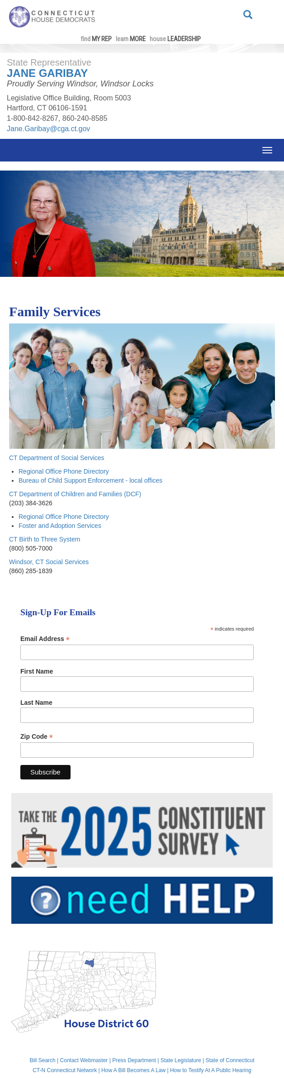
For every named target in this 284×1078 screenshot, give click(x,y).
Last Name (36, 702)
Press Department (134, 1060)
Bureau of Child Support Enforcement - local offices (90, 480)
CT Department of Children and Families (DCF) (75, 494)
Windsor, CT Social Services (49, 561)
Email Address (45, 639)
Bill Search (42, 1060)
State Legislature (181, 1060)
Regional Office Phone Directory (64, 471)
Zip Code (36, 736)
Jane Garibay (47, 73)
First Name (36, 671)
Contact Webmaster (84, 1060)
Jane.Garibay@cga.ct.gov (48, 129)
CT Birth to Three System (44, 539)
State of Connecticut (230, 1060)
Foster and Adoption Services (60, 525)
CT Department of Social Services (56, 457)
